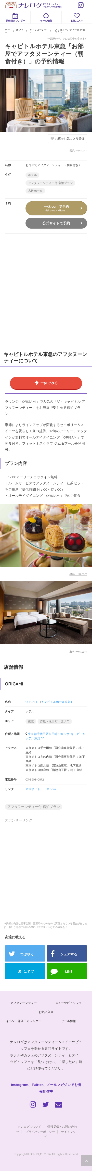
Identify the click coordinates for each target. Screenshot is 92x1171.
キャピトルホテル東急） (57, 702)
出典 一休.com (78, 150)
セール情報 (46, 17)
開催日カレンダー (15, 17)
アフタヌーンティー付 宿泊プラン (50, 183)
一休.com (49, 789)
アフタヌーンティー (23, 1003)
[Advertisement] (46, 291)
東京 (31, 721)
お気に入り (77, 17)
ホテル (32, 175)
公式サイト (33, 789)
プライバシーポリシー (40, 1132)
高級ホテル (35, 191)
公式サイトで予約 (56, 223)
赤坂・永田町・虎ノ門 (54, 721)
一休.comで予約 (56, 208)
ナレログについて (29, 1126)
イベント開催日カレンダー (23, 1021)
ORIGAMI (32, 702)
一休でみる (49, 383)
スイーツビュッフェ (68, 1003)
